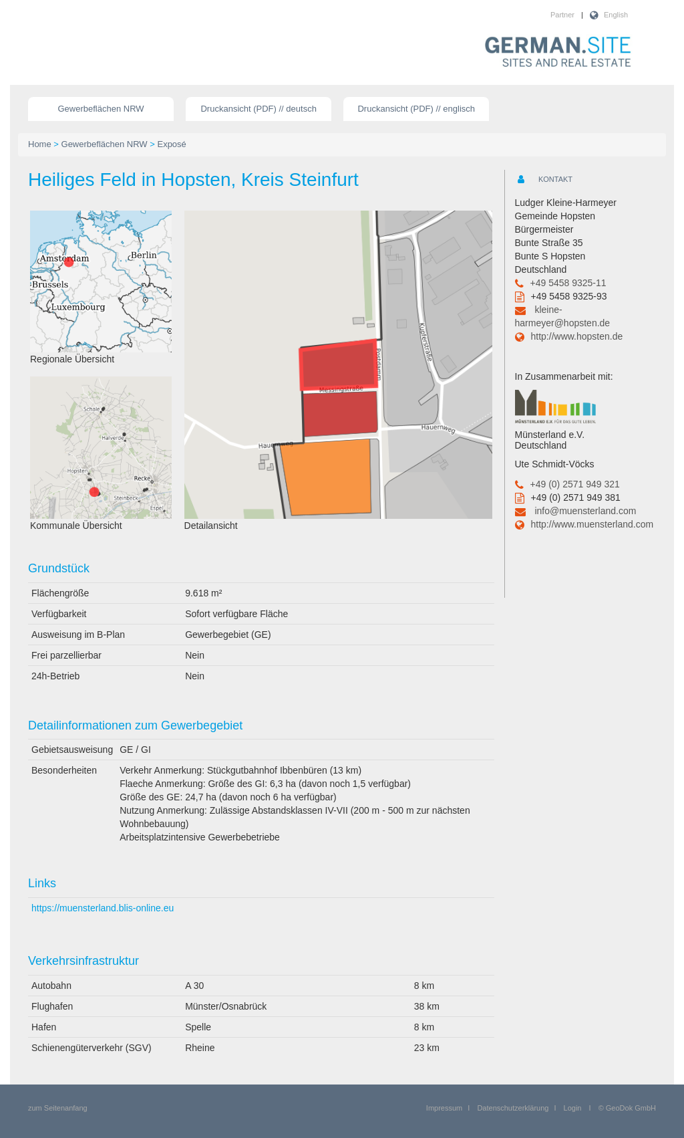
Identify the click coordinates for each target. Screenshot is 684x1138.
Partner (562, 15)
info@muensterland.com (585, 510)
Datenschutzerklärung (512, 1108)
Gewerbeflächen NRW (101, 109)
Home (39, 144)
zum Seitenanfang (58, 1108)
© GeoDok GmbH (627, 1108)
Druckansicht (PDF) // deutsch (258, 109)
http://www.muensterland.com (592, 524)
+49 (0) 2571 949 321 (575, 484)
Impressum (444, 1108)
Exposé (171, 144)
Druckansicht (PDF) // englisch (416, 109)
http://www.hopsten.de (577, 336)
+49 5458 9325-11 (568, 282)
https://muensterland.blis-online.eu (102, 908)
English (616, 15)
